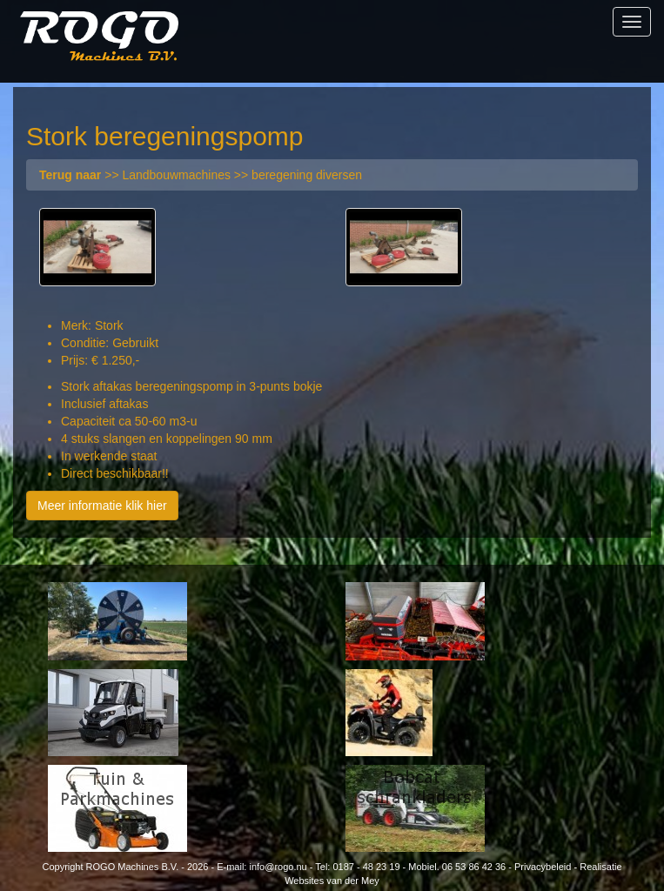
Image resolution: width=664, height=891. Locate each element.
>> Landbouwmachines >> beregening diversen (200, 175)
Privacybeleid (542, 866)
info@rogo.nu (277, 866)
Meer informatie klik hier (102, 505)
